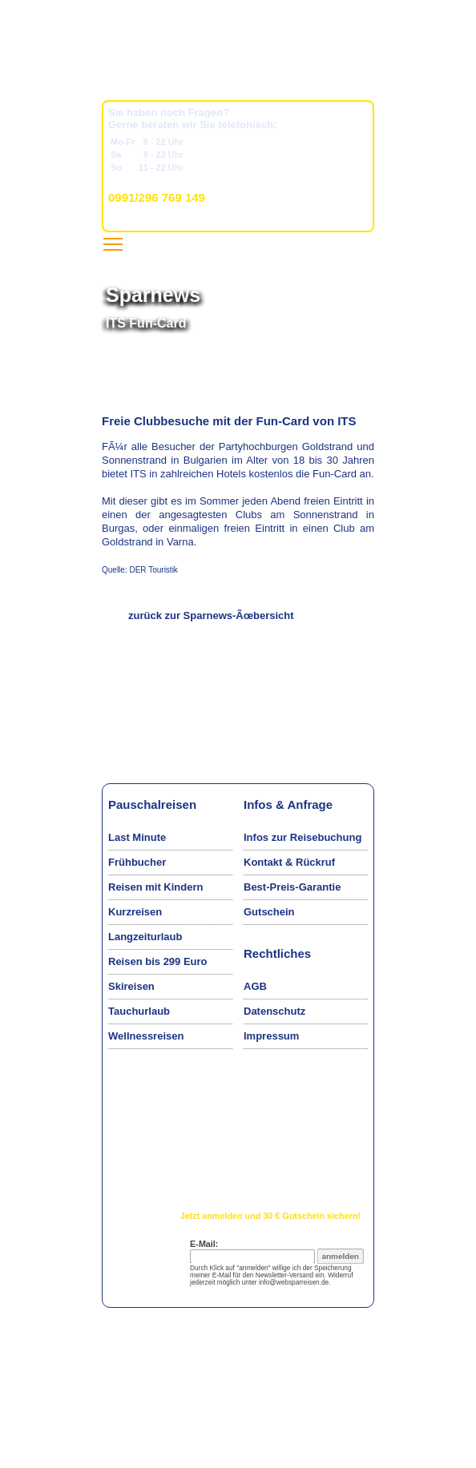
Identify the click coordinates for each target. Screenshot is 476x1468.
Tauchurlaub (139, 1011)
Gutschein (269, 912)
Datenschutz (274, 1011)
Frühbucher (137, 862)
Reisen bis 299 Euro (158, 961)
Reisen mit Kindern (155, 887)
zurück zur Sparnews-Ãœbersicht (211, 615)
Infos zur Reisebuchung (302, 837)
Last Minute (137, 837)
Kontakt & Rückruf (289, 862)
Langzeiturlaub (145, 937)
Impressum (271, 1036)
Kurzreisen (135, 912)
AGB (255, 986)
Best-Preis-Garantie (292, 887)
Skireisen (131, 986)
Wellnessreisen (146, 1036)
